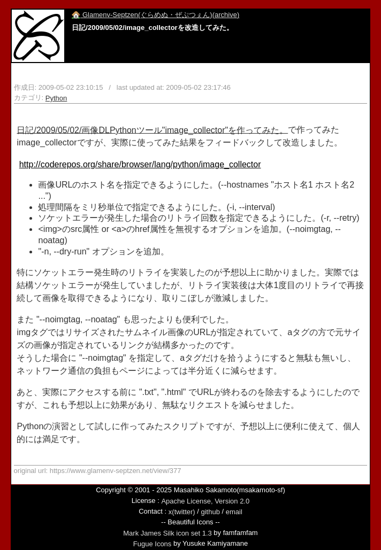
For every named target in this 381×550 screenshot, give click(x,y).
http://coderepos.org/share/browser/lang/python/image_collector (140, 164)
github (210, 512)
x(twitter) (182, 512)
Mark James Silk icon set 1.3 (167, 533)
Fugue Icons (152, 544)
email (234, 512)
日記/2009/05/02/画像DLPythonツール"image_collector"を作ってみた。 (152, 129)
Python (56, 98)
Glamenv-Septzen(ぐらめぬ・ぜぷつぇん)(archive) (155, 15)
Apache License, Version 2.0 (205, 501)
